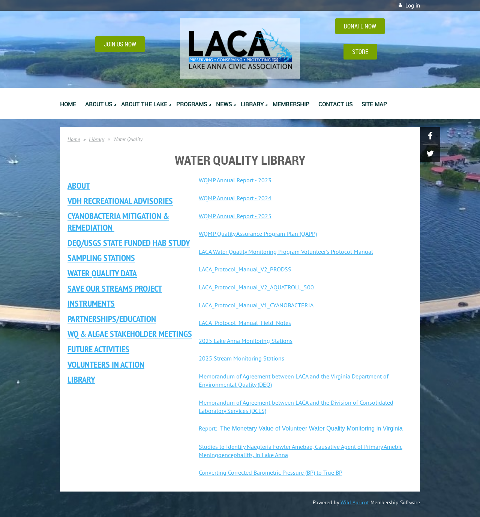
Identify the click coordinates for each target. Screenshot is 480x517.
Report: (301, 428)
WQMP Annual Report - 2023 (235, 180)
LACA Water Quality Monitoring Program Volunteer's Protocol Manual (286, 251)
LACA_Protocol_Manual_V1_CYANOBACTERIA (256, 305)
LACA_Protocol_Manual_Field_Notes (245, 322)
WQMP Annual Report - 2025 (235, 216)
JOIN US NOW (120, 44)
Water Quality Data (102, 273)
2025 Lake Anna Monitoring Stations (245, 340)
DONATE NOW (360, 26)
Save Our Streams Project (115, 288)
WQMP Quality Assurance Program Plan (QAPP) (258, 233)
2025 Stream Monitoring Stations (241, 358)
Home (74, 139)
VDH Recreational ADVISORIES (120, 201)
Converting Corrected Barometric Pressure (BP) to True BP (270, 472)
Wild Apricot (354, 502)
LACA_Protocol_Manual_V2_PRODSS (245, 269)
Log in (412, 5)
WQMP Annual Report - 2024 (235, 198)
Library (96, 139)
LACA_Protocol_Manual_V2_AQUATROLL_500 (256, 287)
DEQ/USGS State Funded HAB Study (129, 243)
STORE (360, 52)
